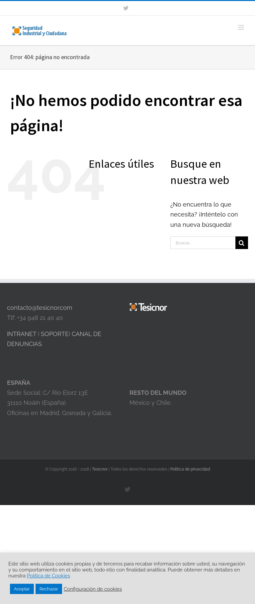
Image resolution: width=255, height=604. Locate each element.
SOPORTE (55, 333)
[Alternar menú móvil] (241, 27)
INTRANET (21, 333)
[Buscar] (241, 242)
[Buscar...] (202, 242)
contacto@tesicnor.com (39, 307)
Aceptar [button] (22, 588)
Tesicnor (100, 469)
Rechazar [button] (49, 588)
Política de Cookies (48, 575)
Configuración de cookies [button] (93, 589)
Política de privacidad (190, 469)
